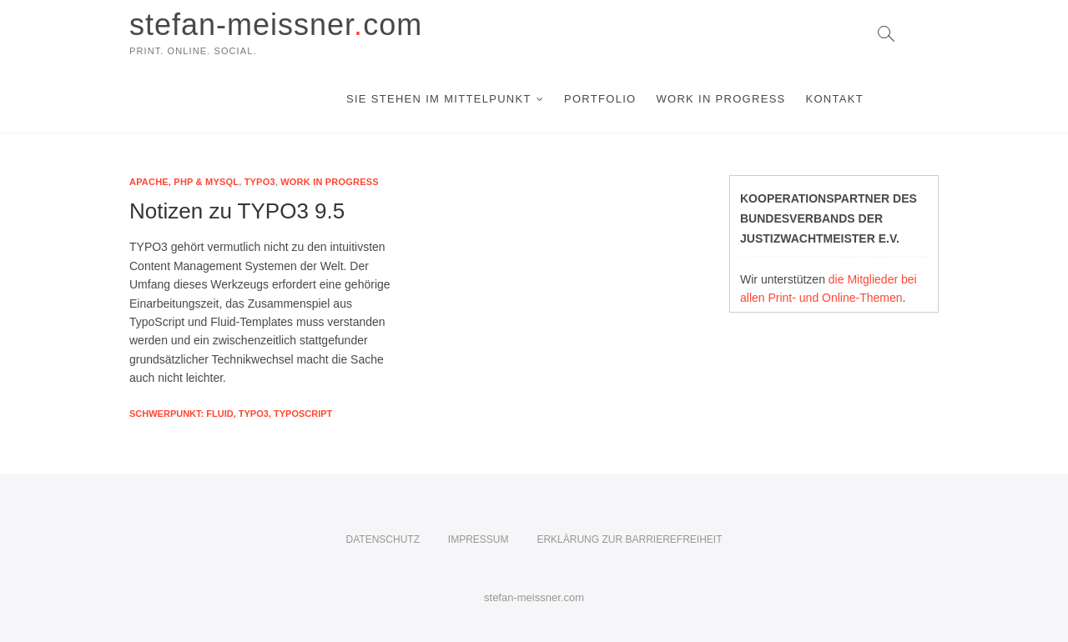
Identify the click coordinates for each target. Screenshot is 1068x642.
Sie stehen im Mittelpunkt (438, 99)
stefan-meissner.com (534, 597)
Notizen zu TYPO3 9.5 (237, 210)
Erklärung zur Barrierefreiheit (629, 539)
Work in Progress (720, 99)
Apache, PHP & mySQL (184, 182)
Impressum (478, 539)
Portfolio (600, 99)
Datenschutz (383, 539)
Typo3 (259, 182)
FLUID (219, 414)
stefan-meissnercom (275, 25)
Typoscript (303, 414)
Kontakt (834, 99)
